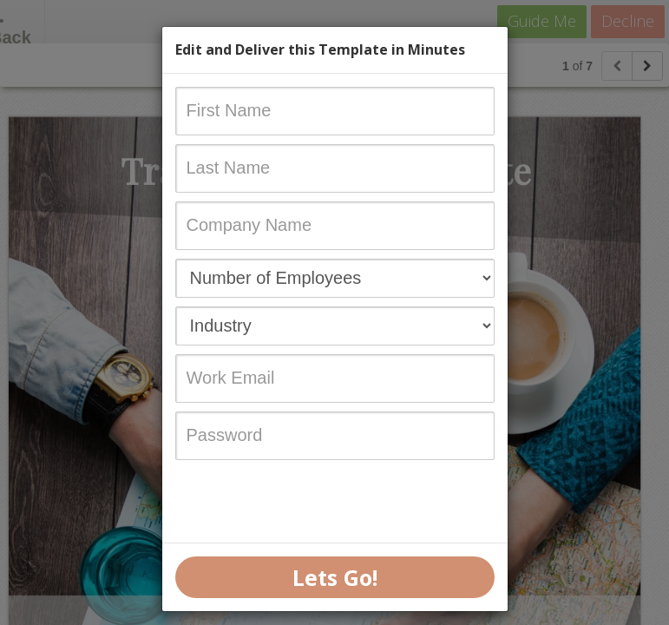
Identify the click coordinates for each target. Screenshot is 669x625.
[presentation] (307, 502)
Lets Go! (334, 577)
